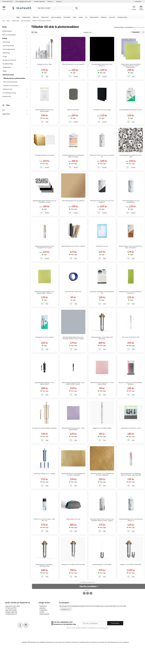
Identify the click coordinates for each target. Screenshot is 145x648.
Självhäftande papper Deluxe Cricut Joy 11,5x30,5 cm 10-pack (44, 201)
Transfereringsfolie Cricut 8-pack (44, 155)
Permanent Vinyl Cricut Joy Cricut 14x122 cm (102, 155)
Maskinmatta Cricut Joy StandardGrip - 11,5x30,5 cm (130, 292)
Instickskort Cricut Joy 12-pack (102, 109)
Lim (86, 17)
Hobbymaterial (26, 17)
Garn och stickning (56, 17)
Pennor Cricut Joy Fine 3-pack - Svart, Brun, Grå (44, 519)
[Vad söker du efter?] (58, 8)
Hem (3, 20)
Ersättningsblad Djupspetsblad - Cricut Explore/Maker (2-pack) (73, 383)
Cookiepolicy (43, 610)
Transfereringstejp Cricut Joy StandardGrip (130, 201)
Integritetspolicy (44, 614)
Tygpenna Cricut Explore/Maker (102, 428)
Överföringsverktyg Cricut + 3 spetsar (44, 473)
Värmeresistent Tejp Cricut (73, 291)
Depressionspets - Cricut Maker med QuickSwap (102, 337)
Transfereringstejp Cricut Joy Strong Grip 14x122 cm (131, 519)
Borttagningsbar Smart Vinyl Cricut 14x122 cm (102, 65)
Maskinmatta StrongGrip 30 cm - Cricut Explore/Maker (73, 428)
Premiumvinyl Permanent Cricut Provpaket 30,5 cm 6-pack (44, 246)
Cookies (42, 612)
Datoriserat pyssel (139, 27)
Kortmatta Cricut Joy (102, 246)
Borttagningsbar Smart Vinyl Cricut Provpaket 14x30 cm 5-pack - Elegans (73, 337)
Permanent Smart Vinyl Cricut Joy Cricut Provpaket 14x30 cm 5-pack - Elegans (102, 519)
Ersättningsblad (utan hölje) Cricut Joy (130, 109)
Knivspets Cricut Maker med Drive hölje (73, 564)
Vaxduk (81, 17)
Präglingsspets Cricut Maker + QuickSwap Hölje (44, 565)
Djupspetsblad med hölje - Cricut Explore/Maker (44, 383)
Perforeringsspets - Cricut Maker (102, 564)
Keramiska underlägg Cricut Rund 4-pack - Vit (102, 292)
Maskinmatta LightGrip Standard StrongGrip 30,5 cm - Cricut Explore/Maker (130, 66)
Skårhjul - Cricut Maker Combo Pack (130, 564)
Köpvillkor (42, 608)
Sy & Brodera (67, 17)
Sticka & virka (45, 17)
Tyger (74, 17)
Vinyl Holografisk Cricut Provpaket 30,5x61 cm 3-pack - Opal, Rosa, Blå (131, 474)
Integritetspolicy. (103, 628)
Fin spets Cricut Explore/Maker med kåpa (44, 428)
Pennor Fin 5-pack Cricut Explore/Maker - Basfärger (131, 383)
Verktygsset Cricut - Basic (44, 64)
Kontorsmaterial (94, 17)
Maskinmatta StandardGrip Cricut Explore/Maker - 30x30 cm (44, 292)
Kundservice (43, 606)
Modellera (104, 17)
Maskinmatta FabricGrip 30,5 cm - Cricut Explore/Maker (102, 383)
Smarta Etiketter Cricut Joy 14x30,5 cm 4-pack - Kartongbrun (131, 246)
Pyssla (18, 17)
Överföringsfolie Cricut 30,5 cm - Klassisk (73, 246)
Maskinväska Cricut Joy (73, 519)
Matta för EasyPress (73, 109)
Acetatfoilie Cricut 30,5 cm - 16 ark (131, 428)
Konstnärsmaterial (122, 17)
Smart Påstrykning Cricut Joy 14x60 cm (73, 200)
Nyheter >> (50, 1)
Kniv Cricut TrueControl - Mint (131, 337)
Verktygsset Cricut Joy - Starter (44, 337)
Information (138, 1)
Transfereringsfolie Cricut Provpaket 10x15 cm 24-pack (73, 155)
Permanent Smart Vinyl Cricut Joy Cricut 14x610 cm (102, 201)
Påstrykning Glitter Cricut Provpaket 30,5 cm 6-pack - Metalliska (73, 474)
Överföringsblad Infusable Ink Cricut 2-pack (130, 155)
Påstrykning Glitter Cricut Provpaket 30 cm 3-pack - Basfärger (102, 474)
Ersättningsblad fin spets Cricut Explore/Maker (44, 110)
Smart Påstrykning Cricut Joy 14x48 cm (73, 64)
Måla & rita (36, 17)
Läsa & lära (112, 17)
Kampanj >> (59, 1)
